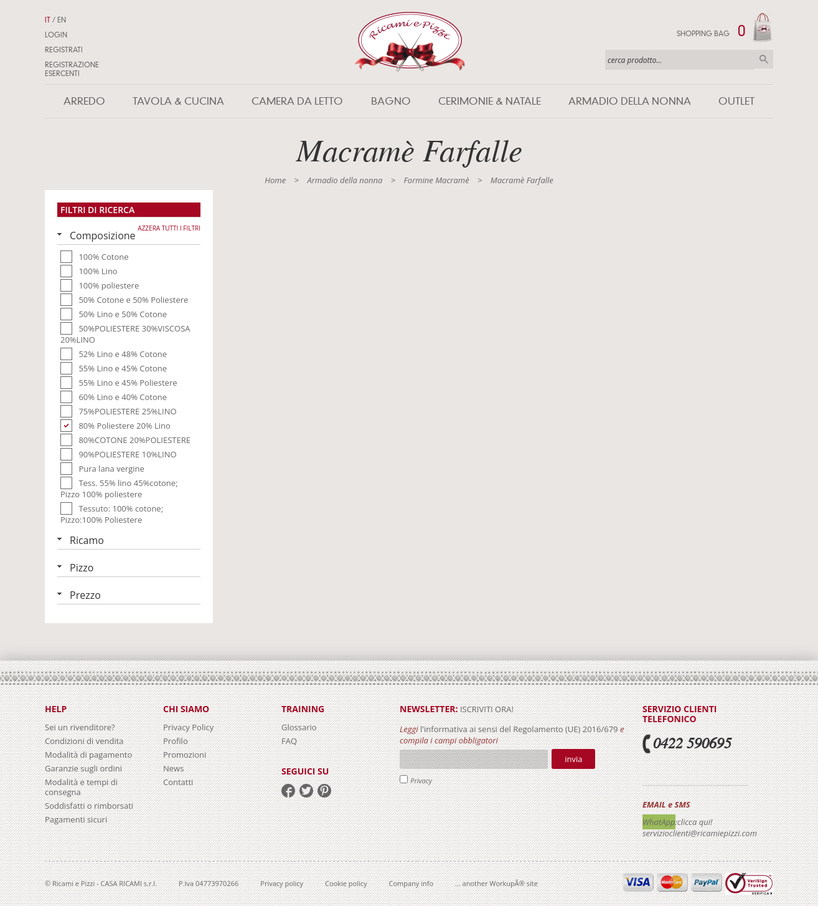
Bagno (391, 101)
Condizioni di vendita (84, 740)
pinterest (324, 791)
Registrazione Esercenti (72, 69)
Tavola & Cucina (178, 101)
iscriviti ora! (486, 709)
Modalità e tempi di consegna (81, 787)
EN (61, 20)
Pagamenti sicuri (76, 819)
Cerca (764, 59)
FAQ (289, 740)
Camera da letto (297, 101)
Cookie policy (346, 883)
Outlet (736, 101)
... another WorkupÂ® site (496, 883)
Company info (411, 883)
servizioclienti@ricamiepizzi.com (699, 833)
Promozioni (184, 754)
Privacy (421, 780)
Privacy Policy (188, 727)
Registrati (64, 49)
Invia (573, 759)
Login (56, 35)
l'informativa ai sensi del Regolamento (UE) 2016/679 (519, 729)
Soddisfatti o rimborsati (89, 805)
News (173, 768)
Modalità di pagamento (88, 754)
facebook (288, 791)
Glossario (299, 727)
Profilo (175, 740)
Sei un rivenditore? (80, 727)
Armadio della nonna (629, 101)
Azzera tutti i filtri (169, 228)
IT (47, 20)
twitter (306, 791)
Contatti (178, 782)
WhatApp (658, 821)
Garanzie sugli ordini (83, 768)
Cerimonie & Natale (489, 101)
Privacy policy (281, 883)
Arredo (84, 101)
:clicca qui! (694, 821)
